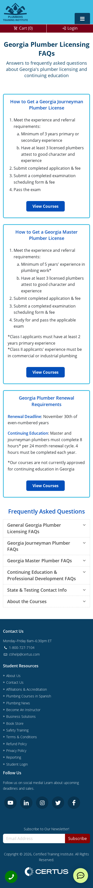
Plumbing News (18, 703)
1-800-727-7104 (18, 647)
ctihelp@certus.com (21, 654)
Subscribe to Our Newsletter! (46, 829)
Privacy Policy (16, 750)
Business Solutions (21, 716)
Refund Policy (16, 743)
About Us (13, 675)
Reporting (13, 757)
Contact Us (15, 682)
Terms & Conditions (21, 736)
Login (72, 28)
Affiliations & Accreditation (26, 689)
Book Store (15, 723)
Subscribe (77, 838)
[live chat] (80, 875)
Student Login (17, 764)
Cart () (26, 28)
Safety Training (17, 730)
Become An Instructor (23, 709)
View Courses (45, 206)
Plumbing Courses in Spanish (28, 696)
